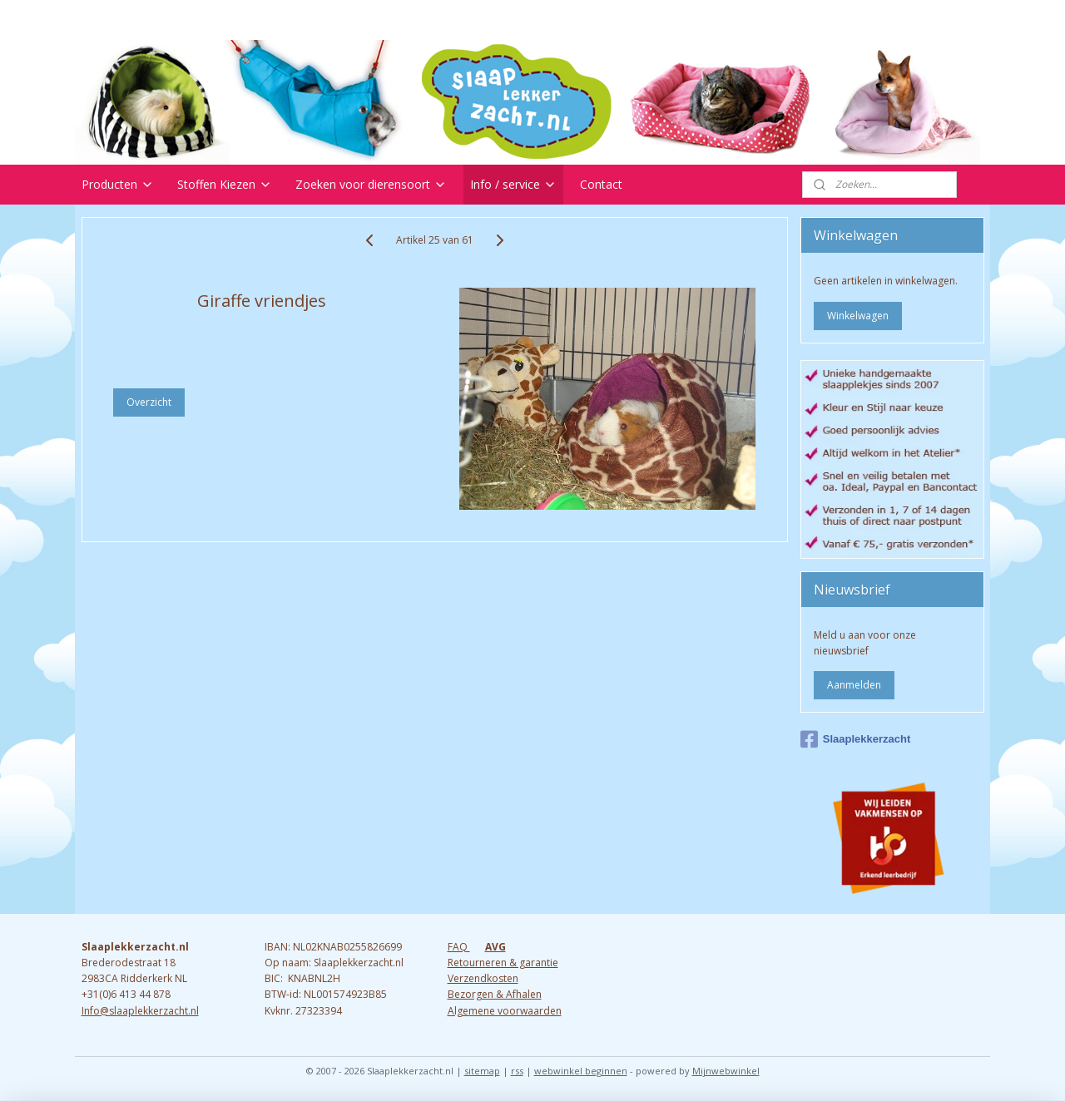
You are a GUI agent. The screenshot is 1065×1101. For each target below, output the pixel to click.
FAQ (459, 947)
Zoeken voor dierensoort (371, 184)
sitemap (482, 1070)
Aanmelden (854, 685)
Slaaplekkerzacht (855, 739)
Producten (118, 184)
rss (517, 1070)
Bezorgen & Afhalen (495, 994)
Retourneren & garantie (503, 962)
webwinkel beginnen (580, 1070)
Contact (601, 184)
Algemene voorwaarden (505, 1011)
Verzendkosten (483, 978)
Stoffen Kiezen (224, 184)
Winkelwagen (858, 316)
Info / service (513, 184)
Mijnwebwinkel (726, 1070)
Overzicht (148, 402)
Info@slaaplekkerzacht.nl (140, 1011)
